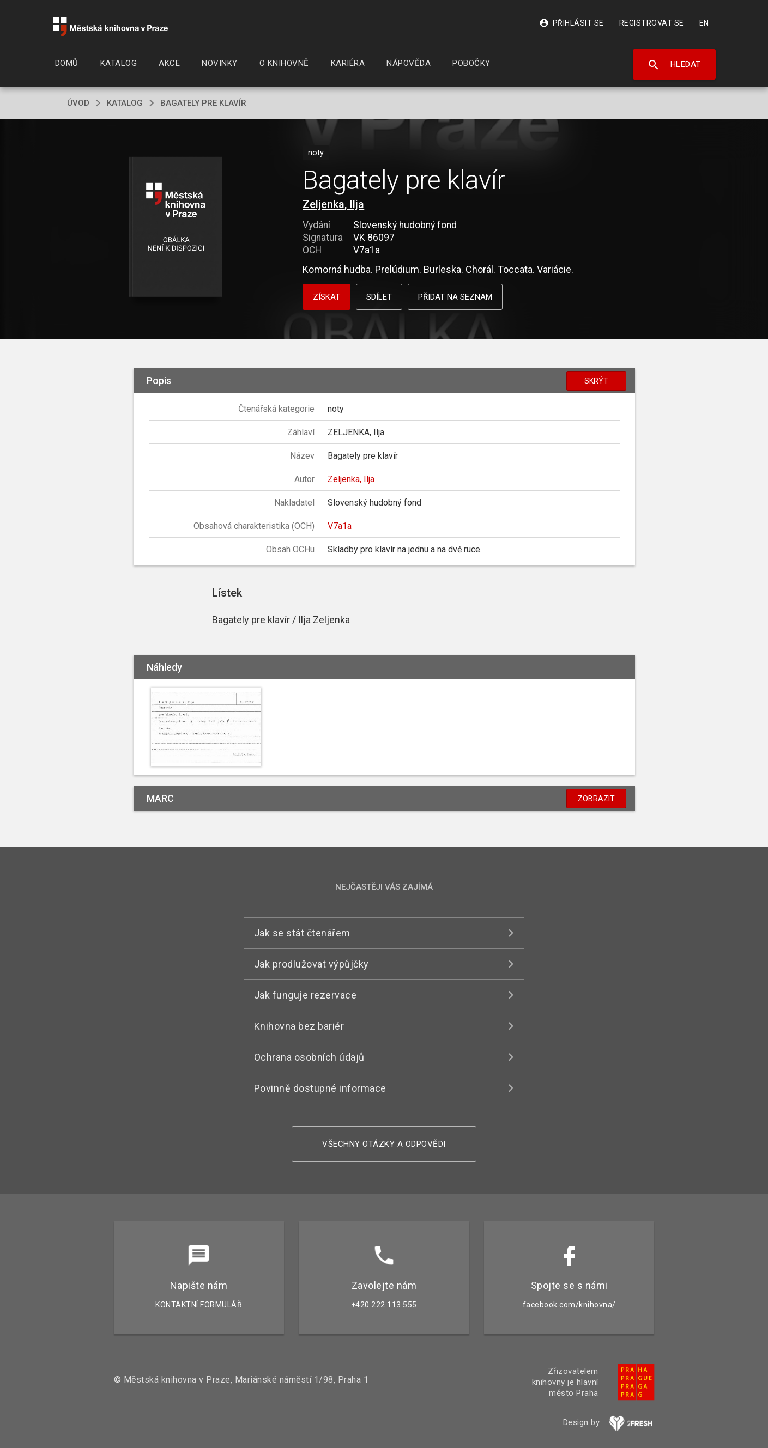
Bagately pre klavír (203, 103)
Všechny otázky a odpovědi (384, 1144)
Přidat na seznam (455, 297)
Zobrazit (596, 798)
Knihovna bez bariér (299, 1026)
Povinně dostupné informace (320, 1088)
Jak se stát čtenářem (302, 933)
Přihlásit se (571, 23)
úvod (78, 103)
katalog (125, 103)
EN (704, 23)
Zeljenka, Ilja (333, 204)
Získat (326, 297)
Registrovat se (651, 23)
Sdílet (379, 297)
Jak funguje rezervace (305, 995)
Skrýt (596, 380)
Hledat (674, 64)
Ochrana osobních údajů (309, 1057)
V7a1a (340, 526)
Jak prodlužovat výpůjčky (311, 964)
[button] (175, 227)
